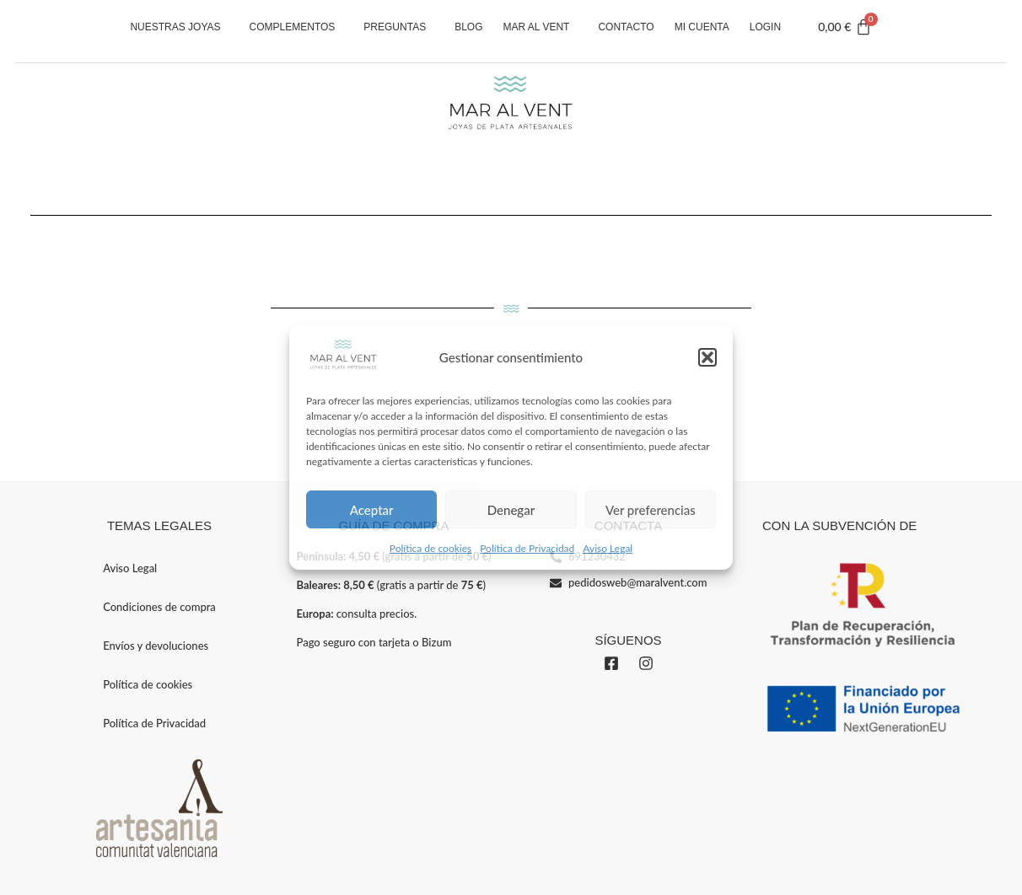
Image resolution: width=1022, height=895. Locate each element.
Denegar (511, 509)
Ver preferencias (650, 509)
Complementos (297, 27)
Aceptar (372, 509)
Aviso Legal (607, 548)
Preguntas (398, 27)
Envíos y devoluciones (155, 645)
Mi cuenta (702, 27)
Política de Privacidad (527, 548)
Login (765, 27)
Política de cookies (430, 548)
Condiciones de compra (159, 607)
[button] (707, 357)
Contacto (626, 27)
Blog (468, 27)
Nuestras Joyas (179, 27)
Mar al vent (540, 27)
